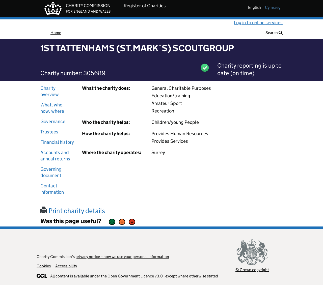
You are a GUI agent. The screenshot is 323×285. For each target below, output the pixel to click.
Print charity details (72, 211)
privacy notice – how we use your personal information (122, 256)
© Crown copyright (252, 269)
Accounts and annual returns (55, 156)
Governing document (50, 172)
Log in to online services (258, 22)
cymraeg (273, 7)
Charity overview (49, 91)
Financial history (57, 142)
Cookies (44, 266)
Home (55, 32)
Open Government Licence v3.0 (135, 276)
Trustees (49, 132)
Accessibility (66, 266)
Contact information (52, 189)
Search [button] (274, 32)
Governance (52, 121)
